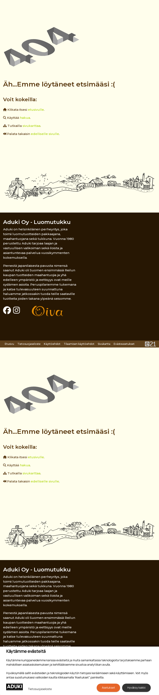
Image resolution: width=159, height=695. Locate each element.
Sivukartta (104, 343)
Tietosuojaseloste (29, 343)
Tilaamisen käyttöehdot (79, 343)
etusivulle (36, 110)
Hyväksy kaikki (136, 687)
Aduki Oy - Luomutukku (37, 222)
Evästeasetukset (124, 343)
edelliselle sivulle (45, 134)
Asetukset (108, 687)
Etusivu (9, 343)
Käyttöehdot (52, 343)
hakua (25, 118)
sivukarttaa (31, 126)
